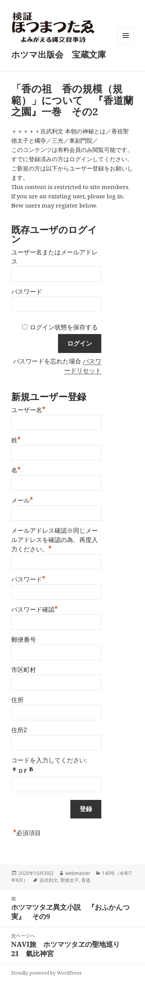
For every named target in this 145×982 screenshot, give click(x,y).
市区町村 (23, 670)
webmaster (77, 873)
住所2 (19, 730)
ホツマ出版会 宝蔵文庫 (58, 54)
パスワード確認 (34, 608)
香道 (85, 880)
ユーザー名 (28, 409)
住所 (17, 700)
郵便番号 (23, 639)
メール (22, 499)
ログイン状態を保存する (64, 327)
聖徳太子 (69, 880)
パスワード (26, 291)
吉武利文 (48, 880)
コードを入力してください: (49, 760)
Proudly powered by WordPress (46, 973)
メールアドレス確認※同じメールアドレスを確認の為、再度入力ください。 (54, 539)
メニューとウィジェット (126, 43)
